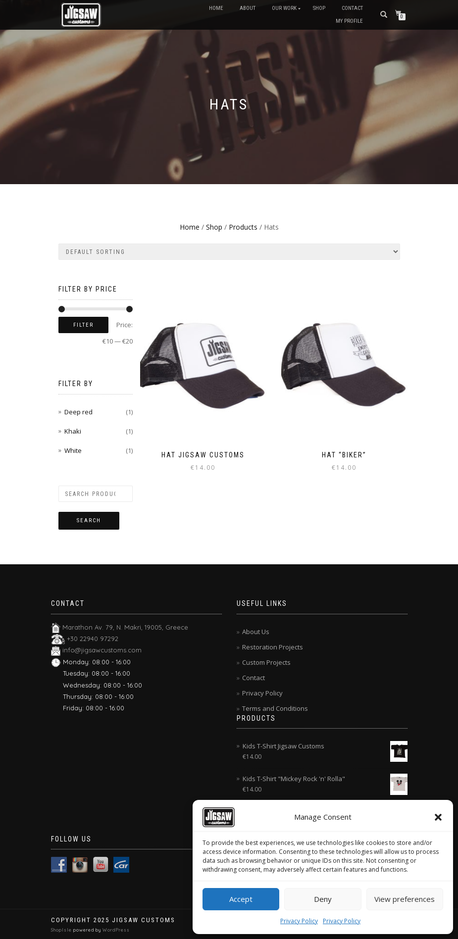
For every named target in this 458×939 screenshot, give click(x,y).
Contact (352, 8)
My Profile (349, 21)
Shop (319, 8)
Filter (83, 325)
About (247, 8)
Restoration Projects (272, 646)
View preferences (404, 899)
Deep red (78, 411)
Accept (241, 899)
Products (243, 227)
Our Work (284, 8)
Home (216, 8)
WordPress (115, 930)
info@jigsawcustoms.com (102, 650)
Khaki (72, 431)
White (73, 450)
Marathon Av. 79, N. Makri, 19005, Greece (125, 627)
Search (89, 520)
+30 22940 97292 (92, 638)
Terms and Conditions (275, 708)
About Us (255, 631)
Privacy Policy (299, 921)
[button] (438, 817)
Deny (323, 899)
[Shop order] (229, 252)
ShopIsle (62, 930)
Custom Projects (266, 662)
